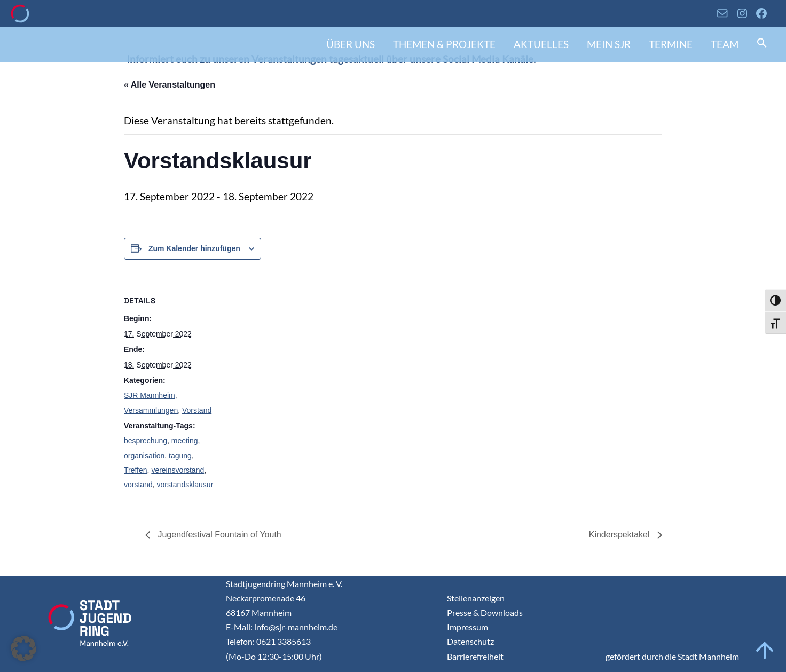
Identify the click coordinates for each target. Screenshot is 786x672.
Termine (671, 44)
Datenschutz (470, 641)
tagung (180, 455)
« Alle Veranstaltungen (169, 84)
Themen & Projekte (444, 44)
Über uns (350, 44)
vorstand (138, 484)
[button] (762, 44)
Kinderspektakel (620, 534)
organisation (144, 455)
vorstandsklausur (184, 484)
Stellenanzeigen (476, 598)
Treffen (135, 470)
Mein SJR (609, 44)
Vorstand (196, 410)
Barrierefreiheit (475, 656)
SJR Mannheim (149, 395)
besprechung (145, 440)
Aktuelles (541, 44)
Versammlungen (151, 410)
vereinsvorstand (177, 470)
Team (724, 44)
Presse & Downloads (485, 612)
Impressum (467, 627)
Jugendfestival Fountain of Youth (218, 534)
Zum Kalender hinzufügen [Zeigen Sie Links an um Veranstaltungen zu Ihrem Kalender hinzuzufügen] (194, 248)
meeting (184, 440)
